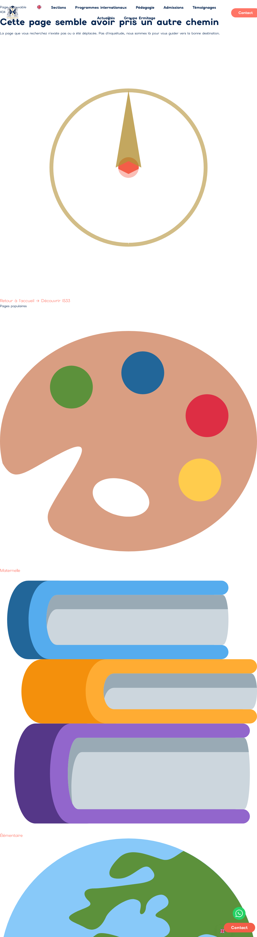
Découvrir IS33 (55, 300)
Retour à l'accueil (20, 300)
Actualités (106, 18)
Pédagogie (145, 7)
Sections (58, 7)
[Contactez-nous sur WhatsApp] (239, 913)
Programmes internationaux (101, 7)
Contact (239, 927)
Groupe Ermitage (139, 18)
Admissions (173, 7)
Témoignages (204, 7)
